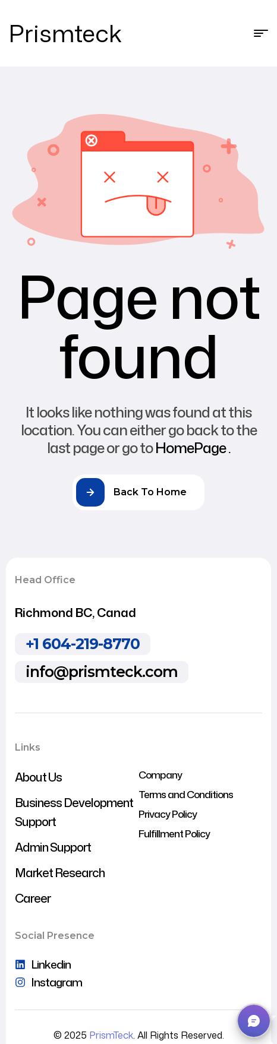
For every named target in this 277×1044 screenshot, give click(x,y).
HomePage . (193, 448)
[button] (254, 1021)
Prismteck (65, 33)
